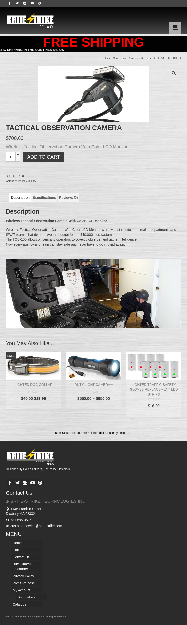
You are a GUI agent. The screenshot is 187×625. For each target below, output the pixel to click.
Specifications (44, 197)
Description (20, 197)
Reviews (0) (68, 197)
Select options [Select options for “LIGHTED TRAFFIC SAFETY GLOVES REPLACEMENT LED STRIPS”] (153, 413)
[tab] (20, 197)
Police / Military (27, 181)
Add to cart (43, 157)
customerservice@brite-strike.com (34, 526)
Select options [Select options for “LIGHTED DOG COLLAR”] (33, 406)
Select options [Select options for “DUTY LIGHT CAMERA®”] (93, 406)
